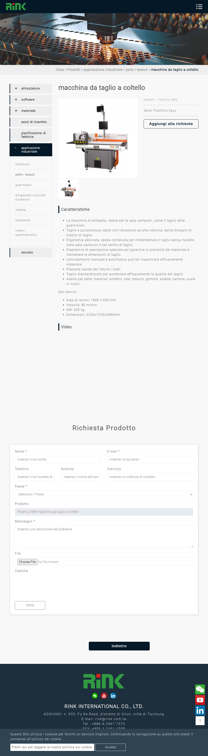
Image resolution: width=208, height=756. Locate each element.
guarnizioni (23, 185)
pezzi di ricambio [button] (34, 122)
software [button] (28, 99)
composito (23, 220)
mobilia (20, 209)
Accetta (110, 747)
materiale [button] (28, 111)
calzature (22, 164)
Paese (21, 486)
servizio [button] (27, 252)
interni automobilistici (26, 232)
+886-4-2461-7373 (108, 724)
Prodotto (22, 504)
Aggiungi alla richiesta (171, 124)
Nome (21, 451)
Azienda (67, 469)
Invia (30, 605)
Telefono (22, 469)
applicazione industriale (102, 70)
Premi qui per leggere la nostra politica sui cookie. (52, 747)
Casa (60, 70)
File (18, 553)
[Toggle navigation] (199, 7)
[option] (98, 138)
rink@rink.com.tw (111, 719)
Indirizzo (114, 469)
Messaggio (25, 521)
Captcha (21, 571)
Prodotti (73, 70)
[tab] (31, 88)
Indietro (104, 646)
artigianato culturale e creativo (30, 197)
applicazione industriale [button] (30, 149)
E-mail (113, 451)
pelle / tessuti (137, 70)
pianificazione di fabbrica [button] (33, 135)
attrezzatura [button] (30, 88)
